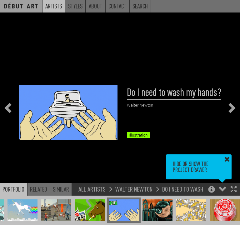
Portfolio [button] (13, 189)
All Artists (92, 189)
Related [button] (38, 189)
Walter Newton (133, 189)
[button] (234, 189)
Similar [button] (61, 189)
